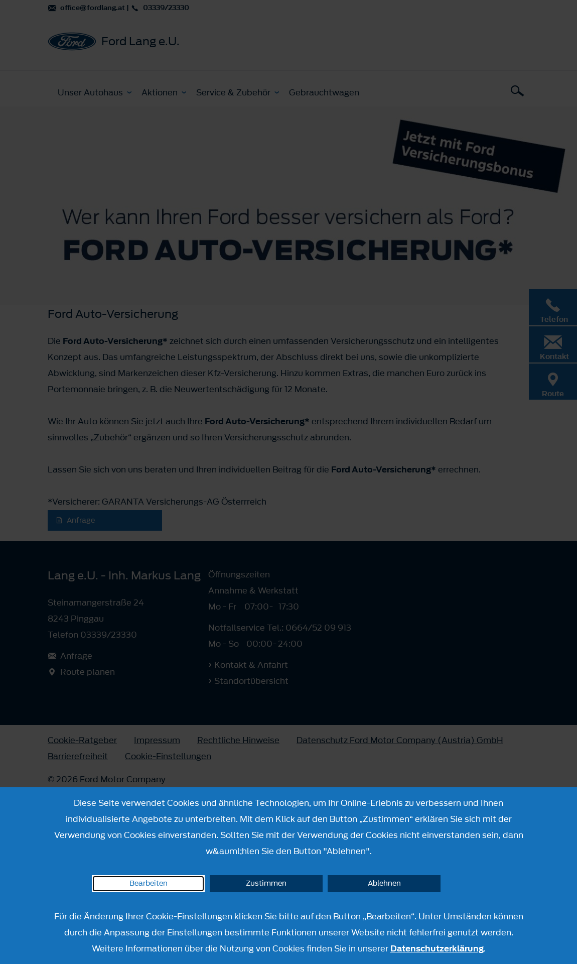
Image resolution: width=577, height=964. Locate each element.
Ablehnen (384, 883)
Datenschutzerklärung (437, 948)
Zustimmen (266, 883)
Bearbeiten (148, 883)
